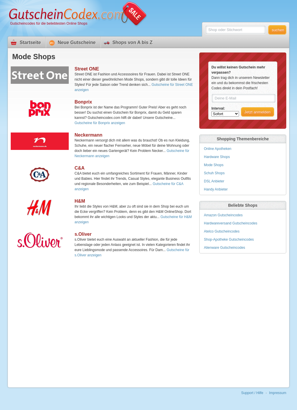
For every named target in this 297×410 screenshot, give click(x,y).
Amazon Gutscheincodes (223, 215)
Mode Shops (213, 165)
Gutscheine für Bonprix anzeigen (100, 123)
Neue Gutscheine (77, 42)
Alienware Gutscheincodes (224, 248)
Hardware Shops (217, 157)
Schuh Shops (214, 173)
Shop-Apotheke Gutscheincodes (229, 239)
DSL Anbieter (214, 181)
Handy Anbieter (216, 189)
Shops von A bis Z (133, 42)
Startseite (30, 42)
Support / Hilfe (252, 393)
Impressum (277, 393)
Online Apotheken (217, 149)
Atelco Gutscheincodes (222, 231)
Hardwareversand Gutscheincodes (230, 223)
